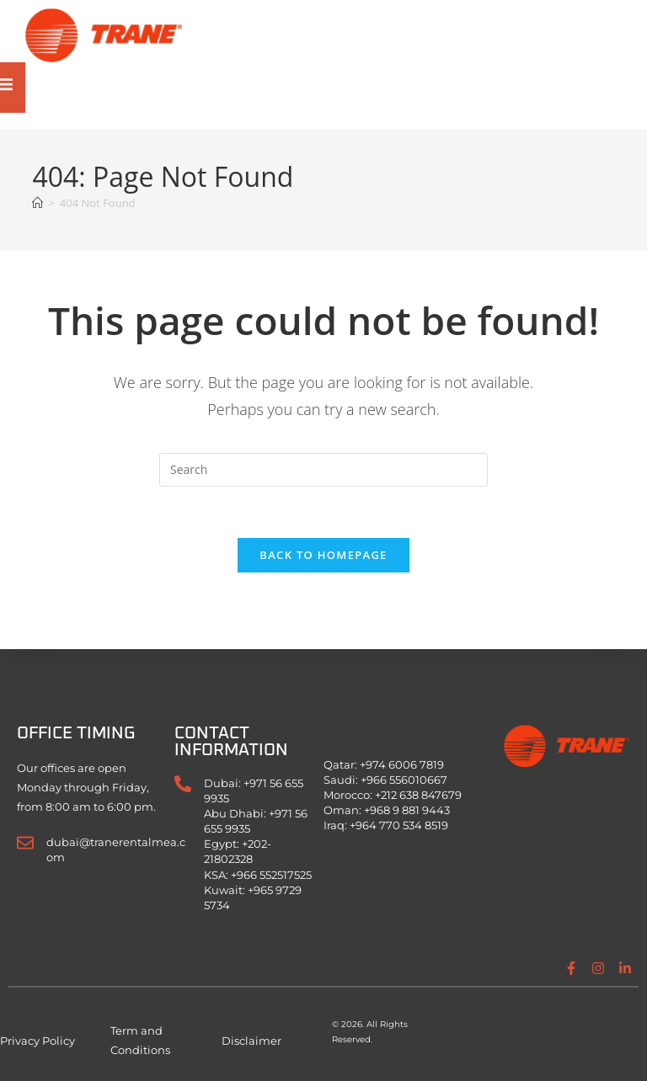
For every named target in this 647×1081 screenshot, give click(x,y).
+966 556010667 (404, 779)
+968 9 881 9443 (407, 810)
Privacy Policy (37, 1040)
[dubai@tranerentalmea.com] (25, 842)
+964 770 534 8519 (399, 825)
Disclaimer (251, 1040)
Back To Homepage (323, 554)
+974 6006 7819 (402, 764)
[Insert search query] (323, 470)
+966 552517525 (271, 874)
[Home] (37, 202)
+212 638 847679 (418, 794)
